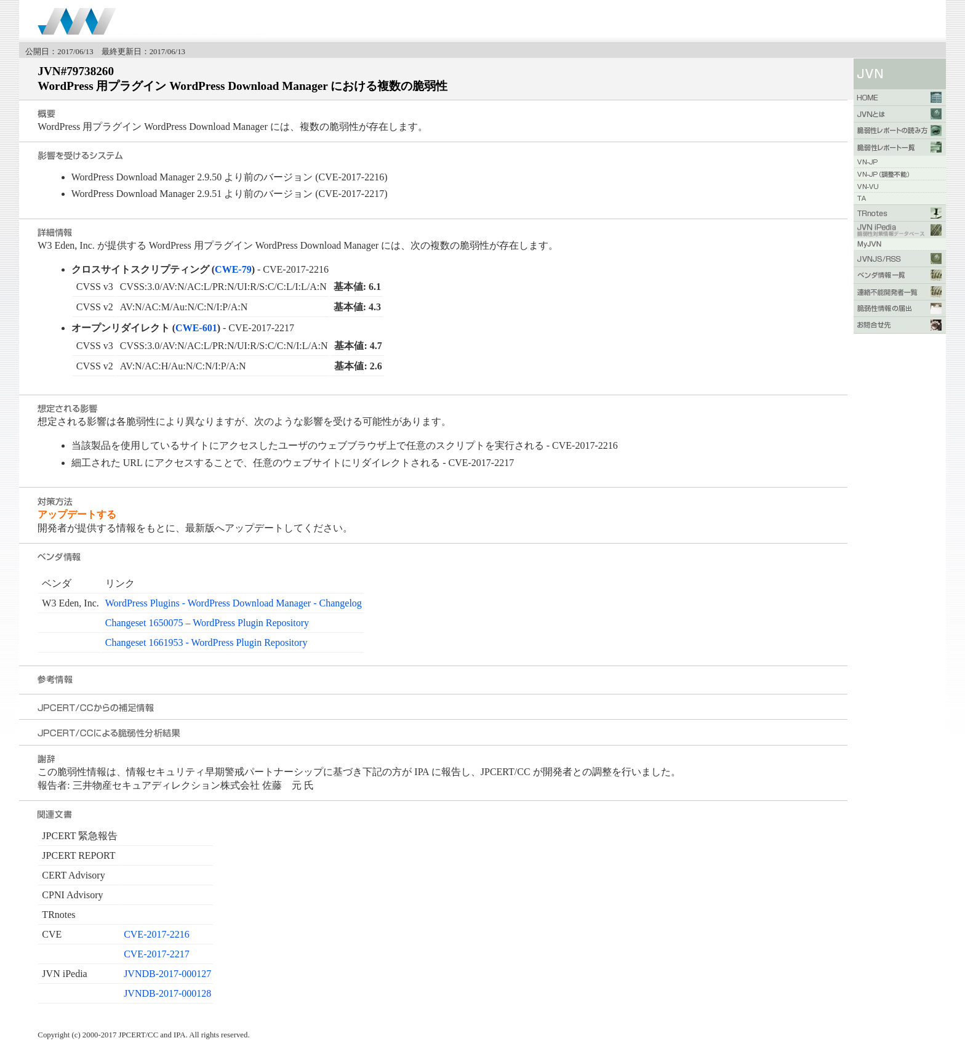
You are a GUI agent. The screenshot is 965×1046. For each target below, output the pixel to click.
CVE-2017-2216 (157, 934)
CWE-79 (233, 269)
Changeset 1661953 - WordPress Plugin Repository (206, 642)
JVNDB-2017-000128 (167, 993)
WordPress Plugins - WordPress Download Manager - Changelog (233, 603)
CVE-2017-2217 (157, 954)
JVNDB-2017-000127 (167, 973)
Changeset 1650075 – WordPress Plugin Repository (207, 623)
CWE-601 (196, 328)
